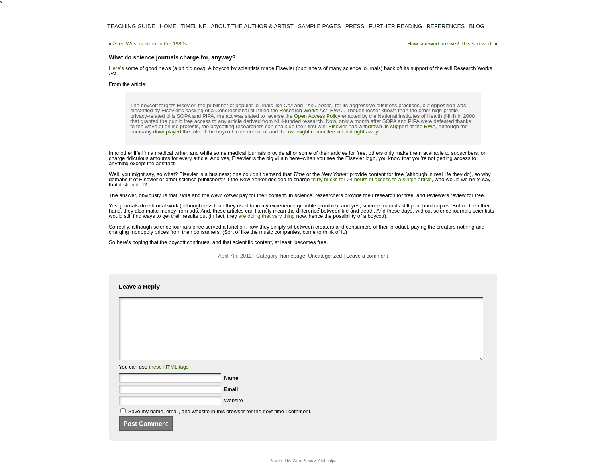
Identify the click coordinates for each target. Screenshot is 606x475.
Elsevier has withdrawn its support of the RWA (382, 126)
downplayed (167, 132)
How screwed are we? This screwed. (450, 44)
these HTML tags (169, 379)
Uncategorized (325, 256)
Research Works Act (303, 110)
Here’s (116, 68)
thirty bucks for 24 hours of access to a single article (371, 179)
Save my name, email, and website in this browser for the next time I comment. (220, 423)
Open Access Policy (317, 116)
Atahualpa (327, 473)
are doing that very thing (266, 216)
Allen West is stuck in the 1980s (150, 44)
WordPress (302, 473)
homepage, (294, 256)
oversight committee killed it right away (333, 132)
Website (233, 412)
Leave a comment (367, 256)
